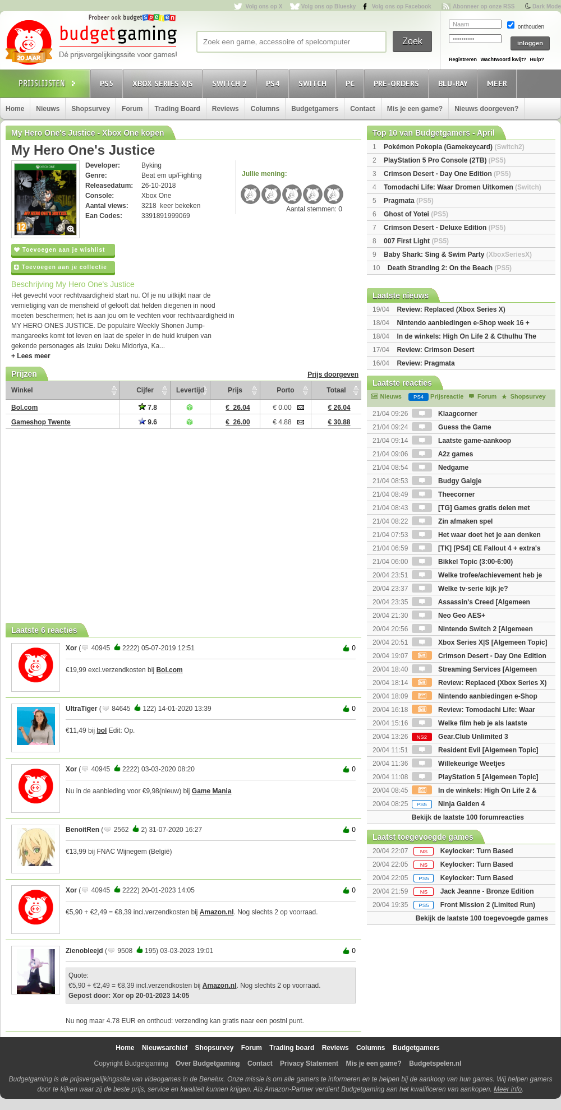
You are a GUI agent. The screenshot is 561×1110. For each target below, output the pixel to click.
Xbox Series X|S (164, 83)
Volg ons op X (263, 6)
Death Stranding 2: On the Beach (450, 268)
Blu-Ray (454, 83)
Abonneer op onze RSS (484, 6)
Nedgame (440, 467)
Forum (132, 109)
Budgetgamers (314, 109)
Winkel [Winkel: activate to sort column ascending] (22, 390)
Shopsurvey (90, 109)
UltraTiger (81, 709)
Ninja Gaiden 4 (448, 804)
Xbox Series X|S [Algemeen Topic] (480, 642)
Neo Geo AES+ (448, 615)
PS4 (274, 83)
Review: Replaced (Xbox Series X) (451, 309)
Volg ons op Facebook (401, 6)
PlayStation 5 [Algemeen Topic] (475, 777)
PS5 (108, 83)
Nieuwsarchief (164, 1048)
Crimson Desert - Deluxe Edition (444, 228)
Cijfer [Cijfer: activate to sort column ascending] (145, 390)
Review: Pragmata (425, 363)
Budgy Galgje (447, 481)
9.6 (148, 422)
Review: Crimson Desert (435, 350)
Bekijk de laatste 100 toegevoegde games (482, 918)
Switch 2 (231, 83)
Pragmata (409, 201)
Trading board (291, 1048)
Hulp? (537, 59)
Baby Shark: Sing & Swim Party (458, 254)
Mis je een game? (415, 109)
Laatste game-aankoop (461, 441)
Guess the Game (451, 427)
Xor (71, 648)
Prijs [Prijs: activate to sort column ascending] (235, 390)
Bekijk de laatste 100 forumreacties (468, 817)
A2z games (442, 454)
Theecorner (443, 494)
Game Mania (212, 791)
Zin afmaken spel (452, 521)
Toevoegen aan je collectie (60, 267)
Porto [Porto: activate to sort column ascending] (285, 390)
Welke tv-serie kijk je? (460, 589)
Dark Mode (546, 6)
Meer (499, 83)
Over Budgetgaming (208, 1063)
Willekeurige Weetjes (458, 763)
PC (352, 83)
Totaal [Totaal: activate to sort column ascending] (336, 390)
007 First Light (416, 241)
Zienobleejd (84, 951)
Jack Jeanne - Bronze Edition (487, 891)
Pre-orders (398, 83)
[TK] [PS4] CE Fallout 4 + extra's (476, 548)
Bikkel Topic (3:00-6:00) (462, 562)
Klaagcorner (444, 414)
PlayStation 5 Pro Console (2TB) (444, 160)
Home (15, 109)
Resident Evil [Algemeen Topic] (475, 750)
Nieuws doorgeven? (486, 109)
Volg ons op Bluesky (328, 6)
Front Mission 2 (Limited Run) (487, 905)
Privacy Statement (309, 1063)
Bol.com (169, 670)
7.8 (148, 407)
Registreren (463, 59)
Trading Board (177, 109)
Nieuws (47, 109)
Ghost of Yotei (416, 214)
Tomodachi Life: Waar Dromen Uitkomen (462, 187)
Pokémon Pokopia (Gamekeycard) (454, 147)
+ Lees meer (30, 356)
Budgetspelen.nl (435, 1063)
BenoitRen (82, 830)
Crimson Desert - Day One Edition (447, 174)
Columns (265, 109)
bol (101, 730)
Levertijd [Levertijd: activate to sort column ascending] (190, 390)
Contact (362, 109)
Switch (314, 83)
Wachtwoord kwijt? (503, 59)
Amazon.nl (217, 912)
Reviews (225, 109)
